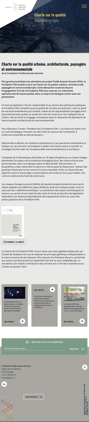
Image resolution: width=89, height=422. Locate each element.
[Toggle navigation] (84, 6)
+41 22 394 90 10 (9, 375)
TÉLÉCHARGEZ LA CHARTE (13, 242)
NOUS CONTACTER (32, 397)
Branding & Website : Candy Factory (86, 405)
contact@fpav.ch (8, 378)
